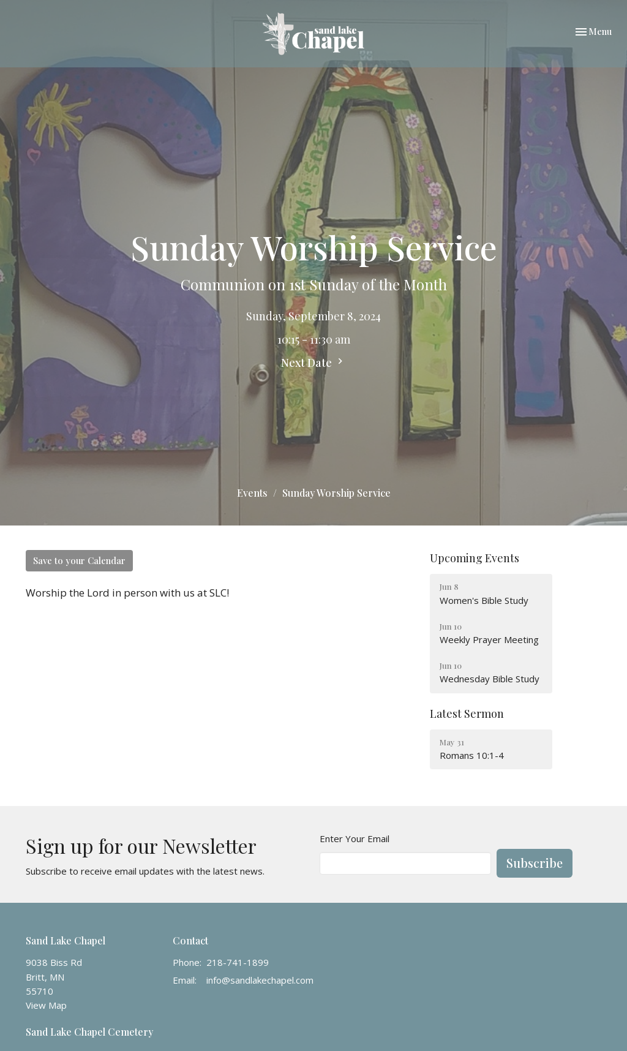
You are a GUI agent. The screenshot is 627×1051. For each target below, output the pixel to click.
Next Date (313, 362)
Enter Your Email (354, 838)
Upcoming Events (474, 558)
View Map (46, 1005)
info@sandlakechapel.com (260, 980)
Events (252, 492)
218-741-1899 (237, 962)
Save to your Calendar (79, 560)
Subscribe (534, 862)
